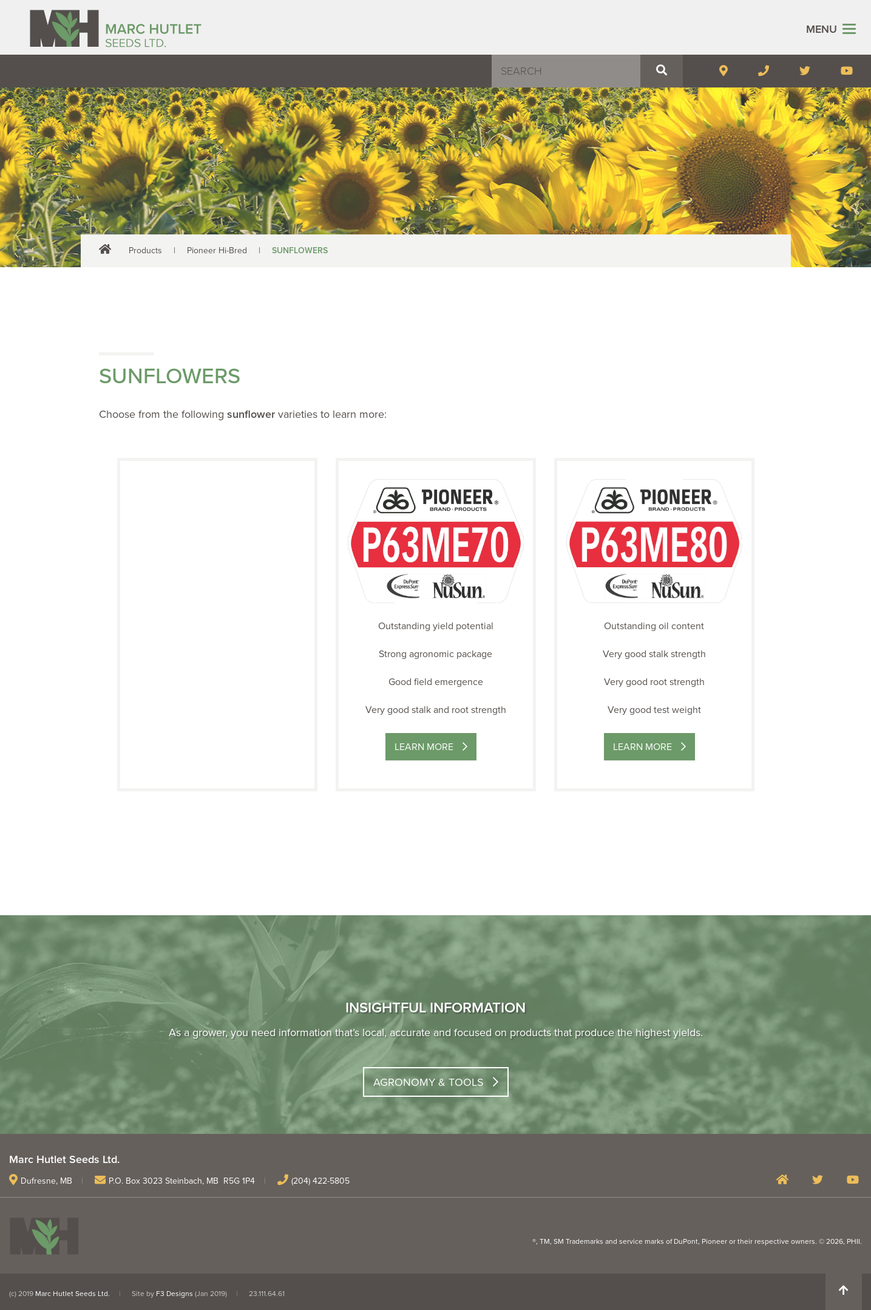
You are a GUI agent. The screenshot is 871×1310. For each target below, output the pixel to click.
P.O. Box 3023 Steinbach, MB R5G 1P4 (182, 1181)
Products (145, 250)
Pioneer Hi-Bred (217, 250)
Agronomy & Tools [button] (428, 1082)
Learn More (424, 747)
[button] (661, 71)
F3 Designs (174, 1293)
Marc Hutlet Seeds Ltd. (72, 1293)
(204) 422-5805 (320, 1181)
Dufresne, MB (46, 1181)
